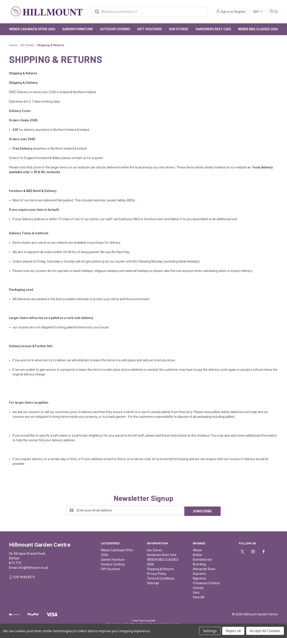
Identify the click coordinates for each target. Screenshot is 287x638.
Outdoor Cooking (115, 29)
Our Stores (178, 29)
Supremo (199, 573)
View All (198, 596)
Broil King (199, 563)
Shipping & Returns (160, 568)
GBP (257, 11)
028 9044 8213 (24, 576)
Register (240, 11)
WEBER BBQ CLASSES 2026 (258, 29)
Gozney (198, 587)
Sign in (225, 11)
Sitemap (153, 582)
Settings (210, 630)
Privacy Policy (156, 573)
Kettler (197, 554)
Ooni (196, 591)
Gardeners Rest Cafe (213, 29)
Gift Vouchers (149, 29)
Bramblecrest (202, 558)
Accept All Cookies (265, 630)
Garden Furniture (77, 29)
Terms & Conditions (160, 577)
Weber (197, 549)
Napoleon (199, 577)
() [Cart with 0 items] (274, 11)
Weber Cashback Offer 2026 (32, 29)
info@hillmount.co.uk (33, 567)
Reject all (233, 630)
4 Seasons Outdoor (206, 582)
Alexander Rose (204, 568)
